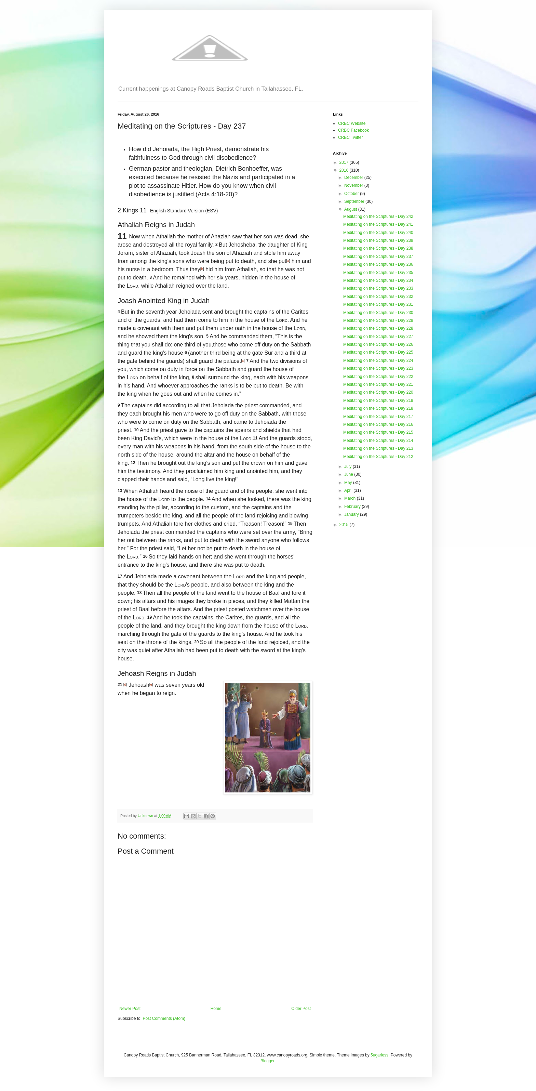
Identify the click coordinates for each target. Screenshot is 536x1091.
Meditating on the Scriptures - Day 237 (378, 256)
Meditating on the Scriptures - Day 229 (378, 320)
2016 (344, 170)
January (352, 514)
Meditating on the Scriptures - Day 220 (378, 392)
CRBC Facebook (353, 130)
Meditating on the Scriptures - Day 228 (378, 328)
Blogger (267, 1061)
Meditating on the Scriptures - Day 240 (378, 232)
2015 (344, 524)
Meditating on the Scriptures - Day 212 (378, 456)
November (354, 185)
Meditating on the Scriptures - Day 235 (378, 272)
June (349, 474)
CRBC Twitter (350, 137)
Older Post (301, 1008)
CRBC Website (351, 123)
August (351, 209)
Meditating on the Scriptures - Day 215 (378, 432)
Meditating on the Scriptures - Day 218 (378, 408)
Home (216, 1008)
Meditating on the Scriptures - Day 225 (378, 352)
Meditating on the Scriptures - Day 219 (378, 400)
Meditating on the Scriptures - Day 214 (378, 440)
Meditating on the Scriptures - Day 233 (378, 288)
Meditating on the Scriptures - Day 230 (378, 312)
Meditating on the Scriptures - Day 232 (378, 296)
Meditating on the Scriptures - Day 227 (378, 336)
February (353, 506)
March (350, 498)
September (354, 201)
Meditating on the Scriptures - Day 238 (378, 248)
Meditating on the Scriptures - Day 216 (378, 424)
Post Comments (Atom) (164, 1018)
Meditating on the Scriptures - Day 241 (378, 224)
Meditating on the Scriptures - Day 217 (378, 416)
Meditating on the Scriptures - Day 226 (378, 344)
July (348, 466)
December (354, 177)
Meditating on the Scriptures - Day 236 (378, 264)
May (348, 482)
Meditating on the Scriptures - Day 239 (378, 240)
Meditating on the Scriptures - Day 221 (378, 384)
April (348, 490)
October (352, 193)
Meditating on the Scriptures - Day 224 (378, 360)
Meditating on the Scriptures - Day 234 (378, 280)
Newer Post (129, 1008)
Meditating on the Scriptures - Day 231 (378, 304)
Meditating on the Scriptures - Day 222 (378, 376)
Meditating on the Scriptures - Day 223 (378, 368)
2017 (344, 162)
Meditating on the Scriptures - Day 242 (378, 216)
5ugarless (379, 1055)
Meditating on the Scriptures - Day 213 (378, 448)
